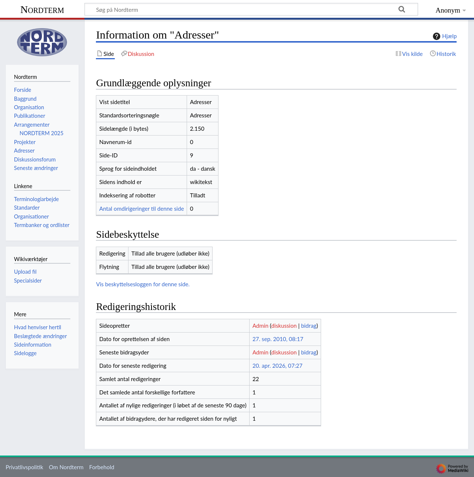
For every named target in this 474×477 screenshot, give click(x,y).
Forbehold (101, 467)
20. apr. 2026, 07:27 (278, 365)
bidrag (309, 325)
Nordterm (42, 9)
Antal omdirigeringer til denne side (141, 208)
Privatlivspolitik (24, 467)
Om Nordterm (66, 467)
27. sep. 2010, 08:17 (278, 339)
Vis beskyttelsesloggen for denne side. (143, 284)
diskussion (284, 325)
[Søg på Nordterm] (251, 9)
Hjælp (444, 36)
